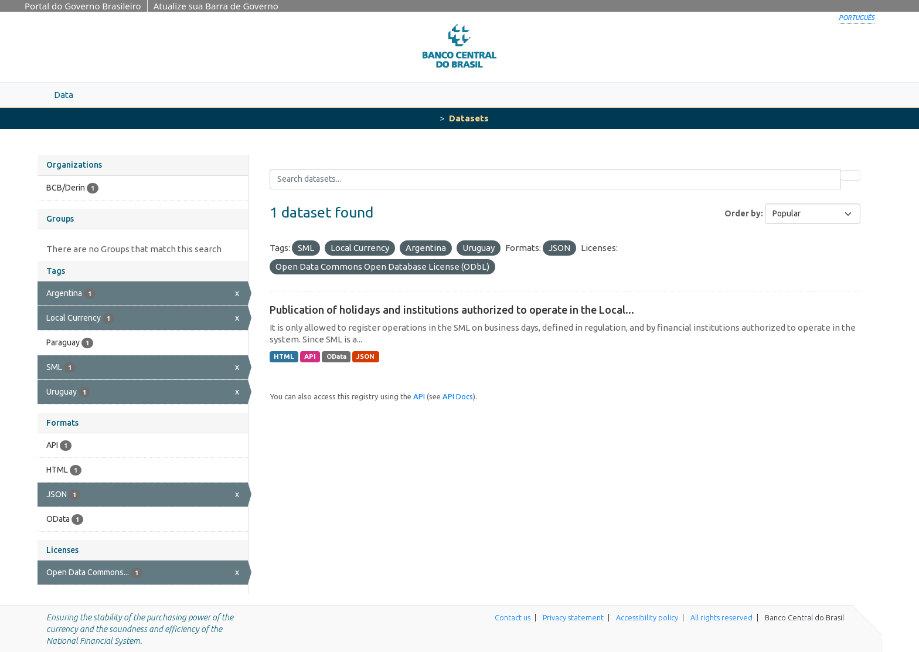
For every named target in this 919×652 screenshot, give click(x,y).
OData (336, 356)
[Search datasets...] (555, 179)
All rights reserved (721, 617)
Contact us (512, 617)
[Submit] (850, 175)
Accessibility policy (647, 617)
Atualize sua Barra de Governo (216, 6)
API (310, 356)
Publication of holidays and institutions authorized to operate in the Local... (452, 309)
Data (63, 95)
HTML (284, 356)
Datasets (469, 118)
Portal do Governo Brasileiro (83, 6)
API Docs (458, 396)
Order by (742, 213)
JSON (365, 356)
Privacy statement (573, 617)
